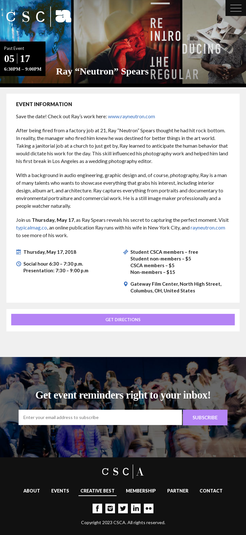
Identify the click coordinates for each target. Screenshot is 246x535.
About (31, 490)
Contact (211, 490)
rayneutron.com (208, 227)
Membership (141, 490)
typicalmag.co (31, 227)
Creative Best (97, 490)
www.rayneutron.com (131, 116)
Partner (177, 490)
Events (60, 490)
